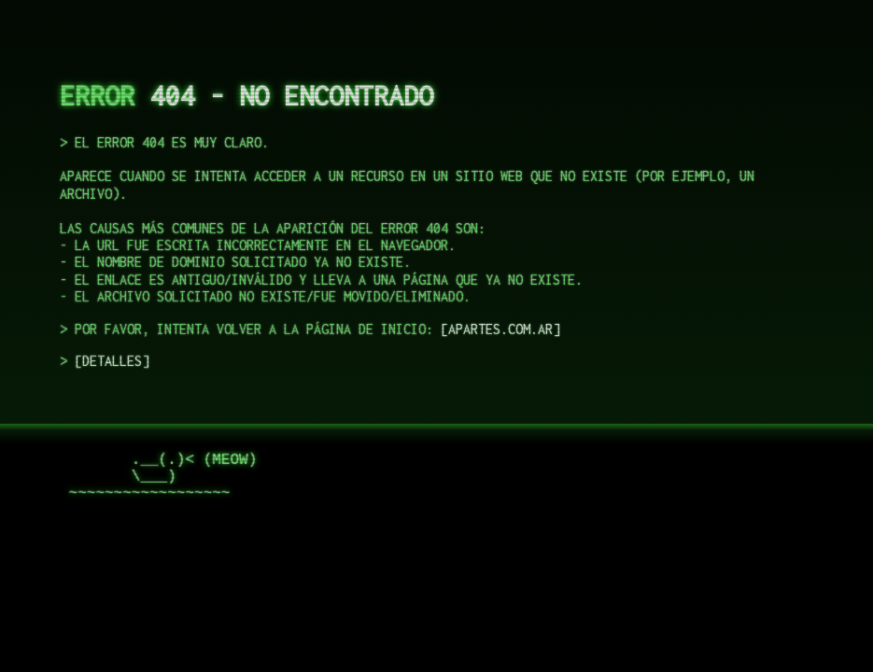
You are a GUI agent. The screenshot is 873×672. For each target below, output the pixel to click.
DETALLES (112, 361)
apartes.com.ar (500, 329)
